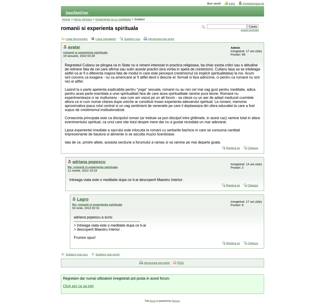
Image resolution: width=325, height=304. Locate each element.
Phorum (176, 301)
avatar (74, 47)
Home (66, 19)
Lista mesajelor (105, 39)
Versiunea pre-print (161, 39)
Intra (232, 3)
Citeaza (253, 148)
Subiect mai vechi (107, 254)
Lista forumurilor (77, 39)
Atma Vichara (83, 19)
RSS (180, 263)
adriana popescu (88, 161)
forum (153, 301)
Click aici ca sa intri (78, 286)
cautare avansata (250, 30)
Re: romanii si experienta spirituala (93, 167)
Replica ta (233, 148)
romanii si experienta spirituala (85, 52)
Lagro (82, 199)
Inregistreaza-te (253, 3)
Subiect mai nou (77, 254)
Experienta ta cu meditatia (113, 19)
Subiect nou (132, 39)
